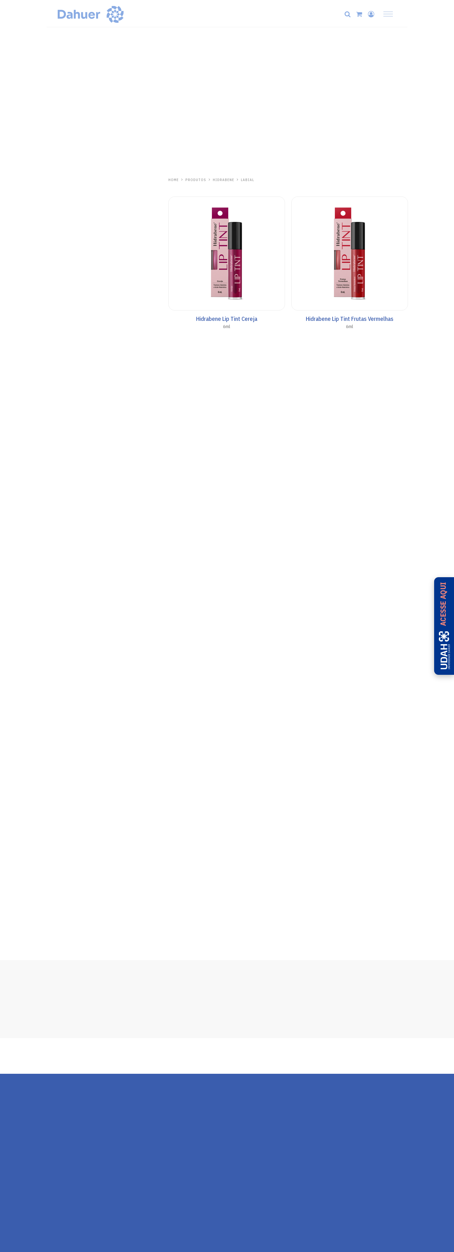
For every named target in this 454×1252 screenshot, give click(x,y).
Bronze (54, 377)
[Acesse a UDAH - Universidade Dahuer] (444, 626)
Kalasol (57, 444)
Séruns (54, 238)
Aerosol (55, 368)
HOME (173, 180)
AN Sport (56, 358)
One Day (57, 420)
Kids (51, 349)
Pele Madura (60, 219)
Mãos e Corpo (61, 200)
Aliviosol (60, 478)
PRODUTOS (195, 180)
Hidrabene (60, 179)
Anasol (56, 280)
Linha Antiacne (62, 228)
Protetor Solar (62, 257)
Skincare (56, 191)
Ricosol (57, 549)
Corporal (56, 339)
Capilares (57, 210)
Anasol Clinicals (63, 302)
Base (52, 320)
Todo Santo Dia (63, 292)
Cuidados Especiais (67, 387)
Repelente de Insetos (69, 525)
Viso (51, 330)
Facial (53, 311)
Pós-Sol (55, 396)
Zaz (51, 513)
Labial (53, 247)
